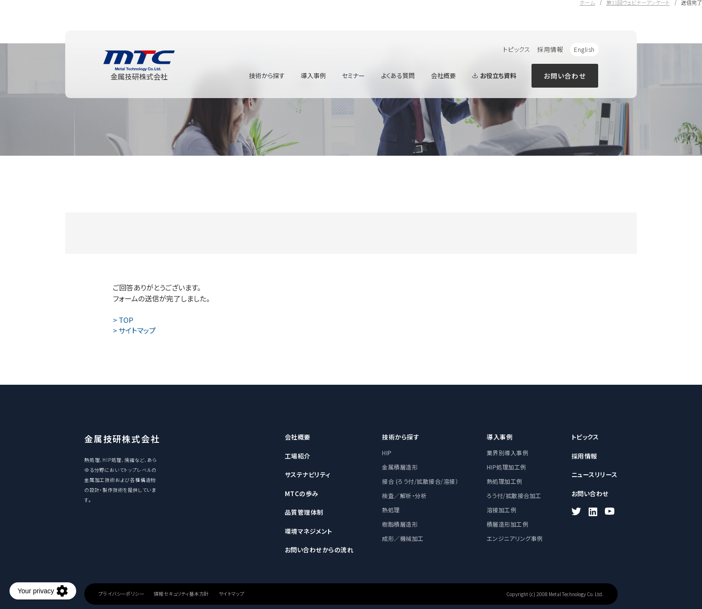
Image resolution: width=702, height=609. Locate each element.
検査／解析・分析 (404, 495)
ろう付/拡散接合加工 (514, 495)
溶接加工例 (501, 510)
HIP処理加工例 (506, 467)
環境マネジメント (308, 531)
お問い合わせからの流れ (319, 549)
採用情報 (550, 49)
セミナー (353, 75)
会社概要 (443, 75)
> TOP (123, 320)
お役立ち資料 (494, 75)
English (584, 49)
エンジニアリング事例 (515, 538)
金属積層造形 (400, 467)
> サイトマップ (134, 330)
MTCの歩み (302, 493)
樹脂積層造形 (400, 524)
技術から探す (267, 75)
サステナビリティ (308, 474)
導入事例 (313, 75)
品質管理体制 (304, 512)
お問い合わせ (565, 75)
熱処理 (391, 510)
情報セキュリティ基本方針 (181, 593)
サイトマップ (231, 593)
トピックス (517, 49)
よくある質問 (398, 75)
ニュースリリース (595, 474)
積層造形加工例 (507, 524)
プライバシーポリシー (121, 593)
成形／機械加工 (402, 538)
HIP (386, 453)
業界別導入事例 (507, 453)
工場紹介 (298, 455)
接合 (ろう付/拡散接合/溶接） (420, 481)
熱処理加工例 (504, 481)
